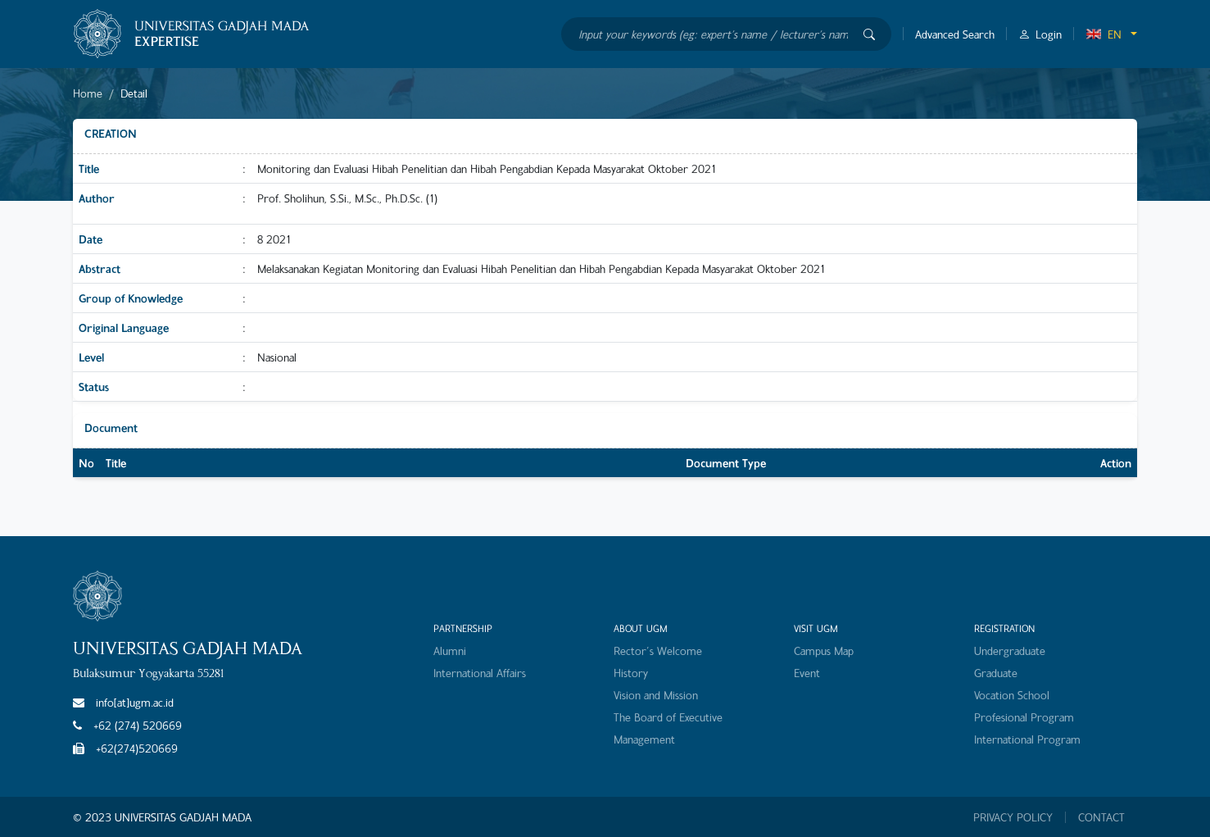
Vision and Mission (656, 695)
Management (644, 739)
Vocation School (1011, 695)
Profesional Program (1024, 717)
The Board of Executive (668, 717)
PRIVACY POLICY (1013, 817)
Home (87, 93)
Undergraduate (1009, 650)
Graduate (995, 673)
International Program (1027, 739)
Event (807, 673)
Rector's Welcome (658, 650)
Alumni (449, 650)
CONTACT (1101, 817)
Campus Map (824, 650)
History (631, 673)
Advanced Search (955, 34)
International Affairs (479, 673)
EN (1103, 34)
